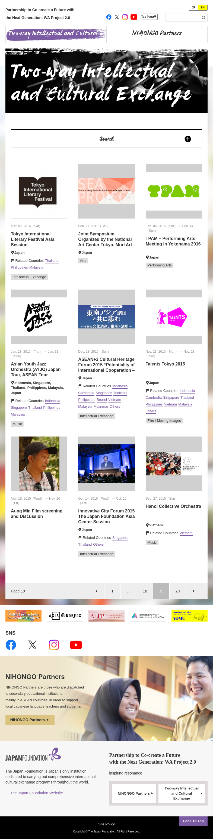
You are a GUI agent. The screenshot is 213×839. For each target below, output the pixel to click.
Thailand (52, 261)
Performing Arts (159, 265)
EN (203, 7)
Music (17, 424)
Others (115, 406)
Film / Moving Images (164, 421)
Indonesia (52, 401)
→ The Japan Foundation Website (34, 793)
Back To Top (193, 821)
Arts (83, 261)
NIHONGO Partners (30, 720)
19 (161, 591)
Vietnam (114, 400)
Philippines (19, 267)
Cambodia (86, 393)
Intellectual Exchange (29, 277)
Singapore (19, 407)
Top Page (148, 16)
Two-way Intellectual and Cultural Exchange (184, 793)
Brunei (102, 400)
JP (193, 7)
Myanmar (101, 406)
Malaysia (36, 267)
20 (178, 591)
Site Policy (106, 824)
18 (145, 591)
